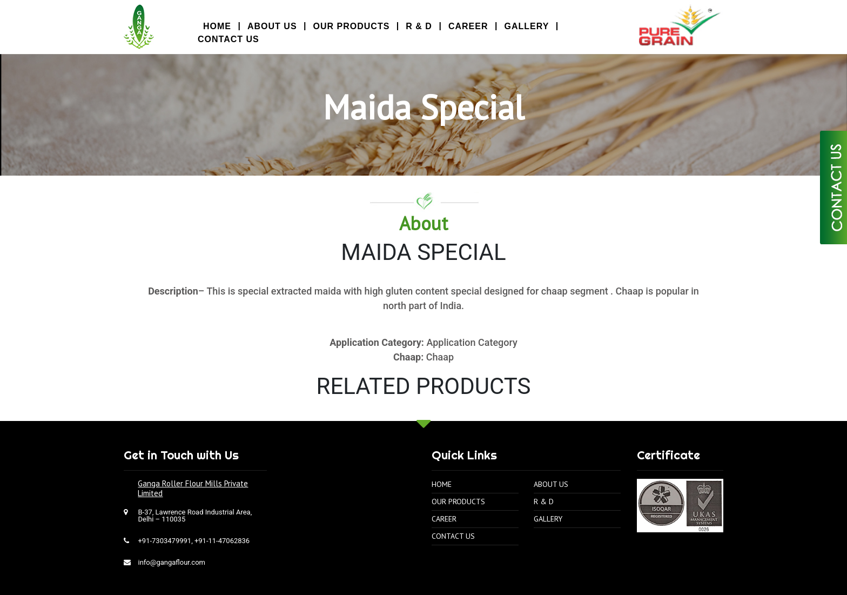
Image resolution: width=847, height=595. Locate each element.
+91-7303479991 (164, 532)
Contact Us (228, 39)
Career (468, 26)
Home (442, 475)
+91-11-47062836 (222, 532)
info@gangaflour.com (171, 554)
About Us (272, 26)
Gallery (526, 26)
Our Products (351, 26)
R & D (419, 26)
